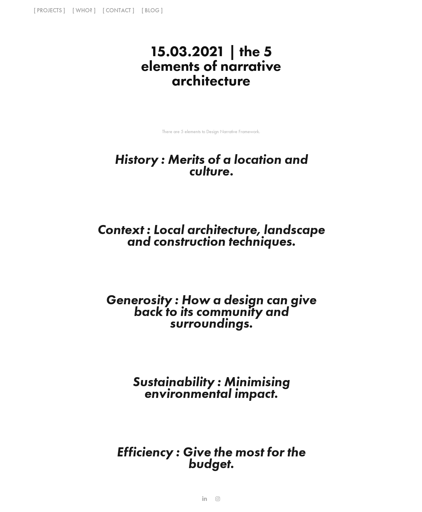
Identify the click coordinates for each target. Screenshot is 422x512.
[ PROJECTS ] (49, 10)
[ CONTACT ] (118, 10)
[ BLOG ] (152, 10)
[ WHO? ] (84, 10)
